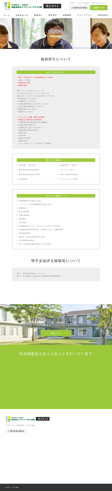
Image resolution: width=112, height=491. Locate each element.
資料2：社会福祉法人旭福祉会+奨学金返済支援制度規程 (38, 276)
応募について (98, 7)
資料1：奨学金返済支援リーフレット (31, 273)
